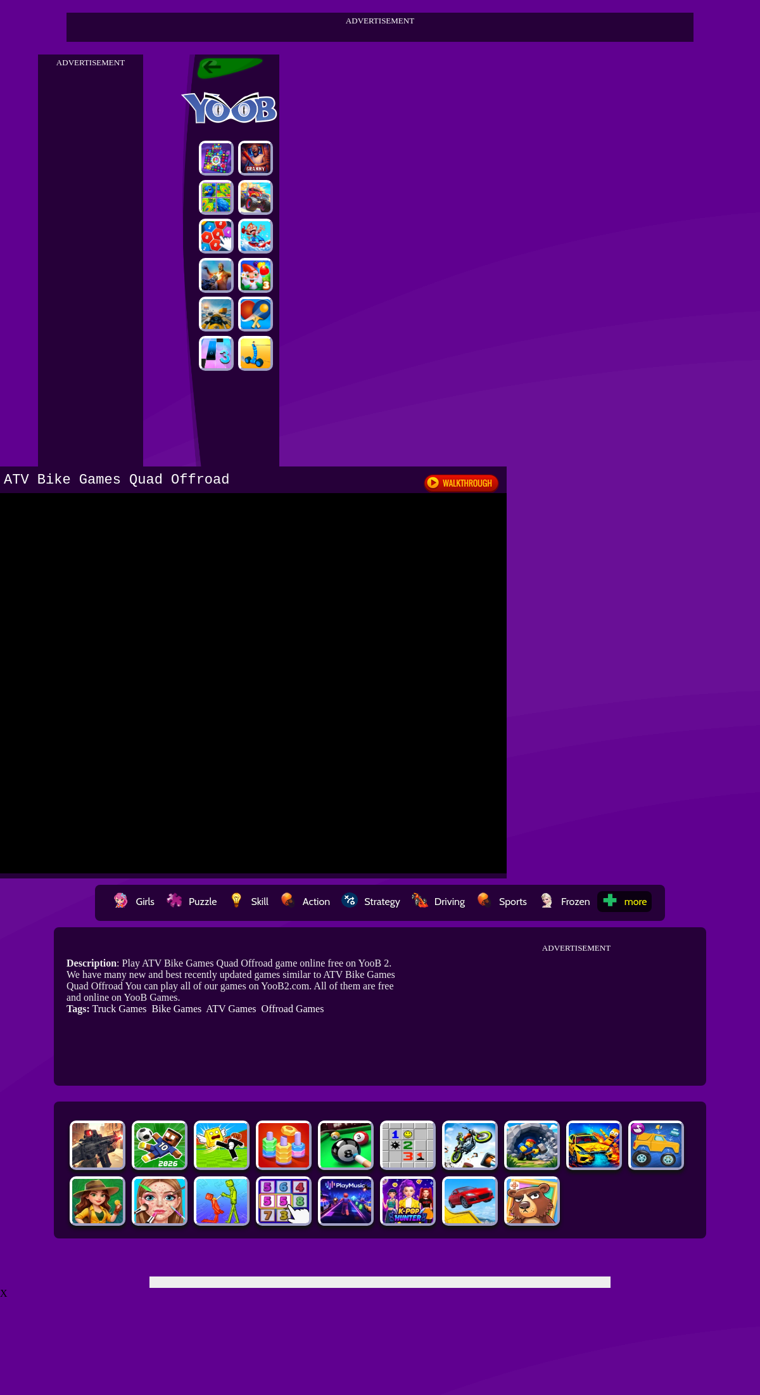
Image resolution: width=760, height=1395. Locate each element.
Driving (438, 902)
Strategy (370, 902)
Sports (501, 902)
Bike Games (177, 1008)
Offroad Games (293, 1008)
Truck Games (119, 1008)
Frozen (564, 902)
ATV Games (231, 1008)
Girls (134, 902)
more (624, 902)
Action (305, 902)
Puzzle (191, 902)
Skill (248, 902)
